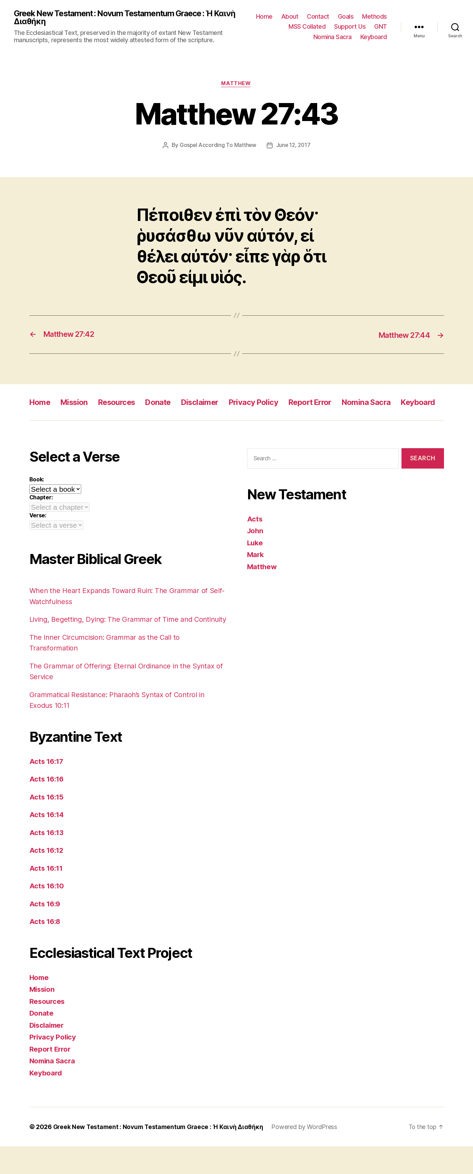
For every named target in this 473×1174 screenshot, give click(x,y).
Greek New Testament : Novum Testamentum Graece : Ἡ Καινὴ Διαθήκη (120, 18)
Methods (374, 16)
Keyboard (373, 37)
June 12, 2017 (294, 146)
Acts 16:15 (47, 824)
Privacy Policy (272, 403)
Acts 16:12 (47, 877)
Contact (318, 16)
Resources (124, 403)
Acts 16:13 (47, 860)
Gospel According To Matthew (217, 146)
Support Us (350, 26)
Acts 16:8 (45, 949)
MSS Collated (306, 26)
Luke (255, 559)
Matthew (236, 85)
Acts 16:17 (47, 788)
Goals (346, 16)
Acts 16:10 (47, 913)
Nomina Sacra (332, 37)
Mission (78, 403)
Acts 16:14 (47, 842)
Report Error (333, 403)
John (255, 547)
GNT (380, 26)
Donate (169, 403)
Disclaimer (214, 403)
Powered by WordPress (309, 1154)
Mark (256, 571)
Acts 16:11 (47, 895)
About (290, 16)
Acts (255, 535)
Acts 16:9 (45, 931)
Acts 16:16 (47, 806)
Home (264, 16)
